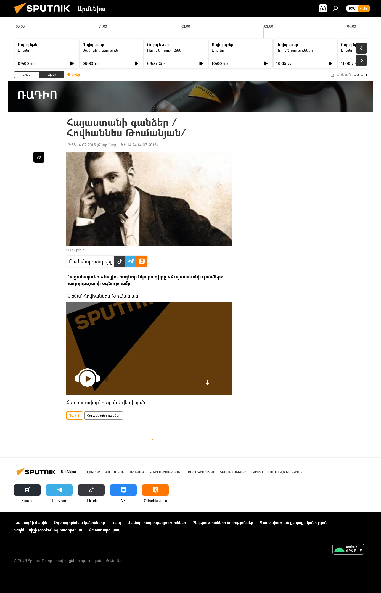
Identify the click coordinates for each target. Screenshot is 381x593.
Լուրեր (24, 50)
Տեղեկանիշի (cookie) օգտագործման (48, 530)
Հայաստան (114, 472)
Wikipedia (77, 249)
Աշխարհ (137, 472)
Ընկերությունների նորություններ (222, 522)
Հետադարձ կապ (104, 530)
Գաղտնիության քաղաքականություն (293, 522)
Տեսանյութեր (233, 472)
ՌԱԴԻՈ (74, 415)
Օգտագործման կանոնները (79, 522)
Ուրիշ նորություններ (165, 50)
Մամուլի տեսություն (100, 50)
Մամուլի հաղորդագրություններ (157, 522)
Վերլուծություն (166, 472)
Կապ (116, 522)
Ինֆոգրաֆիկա (201, 472)
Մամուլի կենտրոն (285, 472)
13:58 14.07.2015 (81, 144)
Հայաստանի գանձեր (103, 415)
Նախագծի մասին (30, 522)
